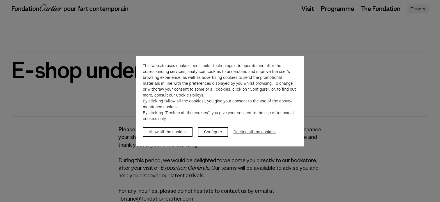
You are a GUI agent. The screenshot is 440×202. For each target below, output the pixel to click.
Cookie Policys (189, 101)
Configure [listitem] (213, 138)
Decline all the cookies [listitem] (254, 138)
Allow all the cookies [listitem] (168, 138)
